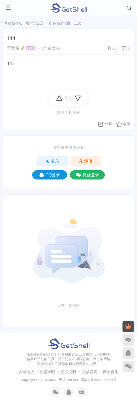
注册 (85, 161)
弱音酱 (13, 48)
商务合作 (110, 372)
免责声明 (47, 372)
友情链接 (26, 372)
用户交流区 (34, 23)
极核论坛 (13, 23)
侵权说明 (68, 372)
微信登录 (87, 175)
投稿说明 (89, 372)
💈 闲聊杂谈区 (59, 23)
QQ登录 (49, 175)
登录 (52, 161)
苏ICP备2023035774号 (98, 380)
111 (11, 38)
